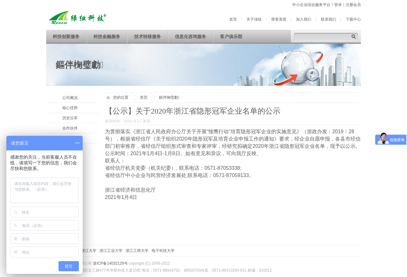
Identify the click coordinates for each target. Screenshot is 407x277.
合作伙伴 (70, 128)
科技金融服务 (106, 36)
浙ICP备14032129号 (110, 263)
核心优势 (70, 108)
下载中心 (353, 19)
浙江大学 (88, 250)
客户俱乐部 (231, 36)
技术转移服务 (147, 36)
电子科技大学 (163, 250)
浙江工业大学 (111, 250)
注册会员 (353, 5)
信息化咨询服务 (190, 36)
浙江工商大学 (137, 250)
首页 (233, 19)
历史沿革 (70, 118)
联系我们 (328, 19)
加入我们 (303, 19)
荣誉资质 (278, 19)
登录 (338, 5)
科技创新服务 (66, 36)
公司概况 (70, 98)
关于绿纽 (254, 19)
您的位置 (117, 97)
